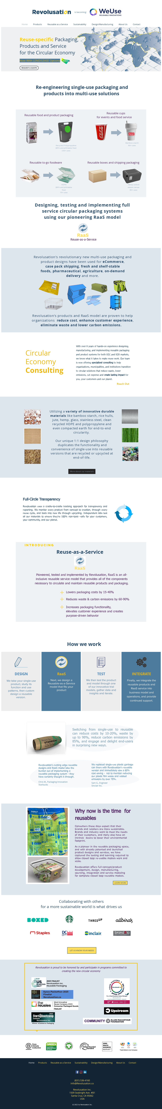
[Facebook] (77, 1072)
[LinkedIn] (85, 1072)
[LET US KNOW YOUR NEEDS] (81, 950)
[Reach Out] (124, 383)
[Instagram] (81, 1072)
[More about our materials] (81, 471)
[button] (29, 68)
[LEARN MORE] (120, 883)
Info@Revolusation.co (82, 1083)
